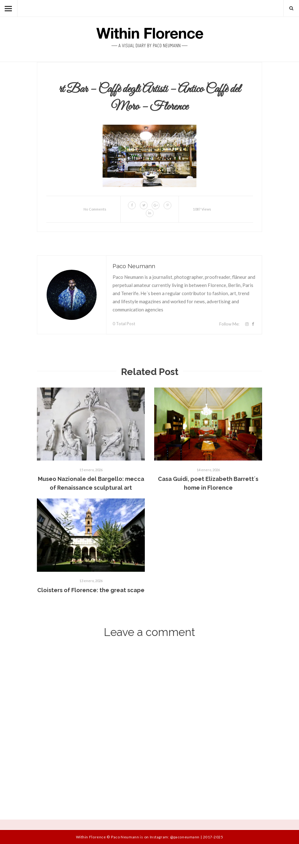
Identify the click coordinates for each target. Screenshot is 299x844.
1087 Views (202, 209)
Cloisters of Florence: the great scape (90, 590)
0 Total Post (124, 323)
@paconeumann (184, 837)
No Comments (95, 209)
